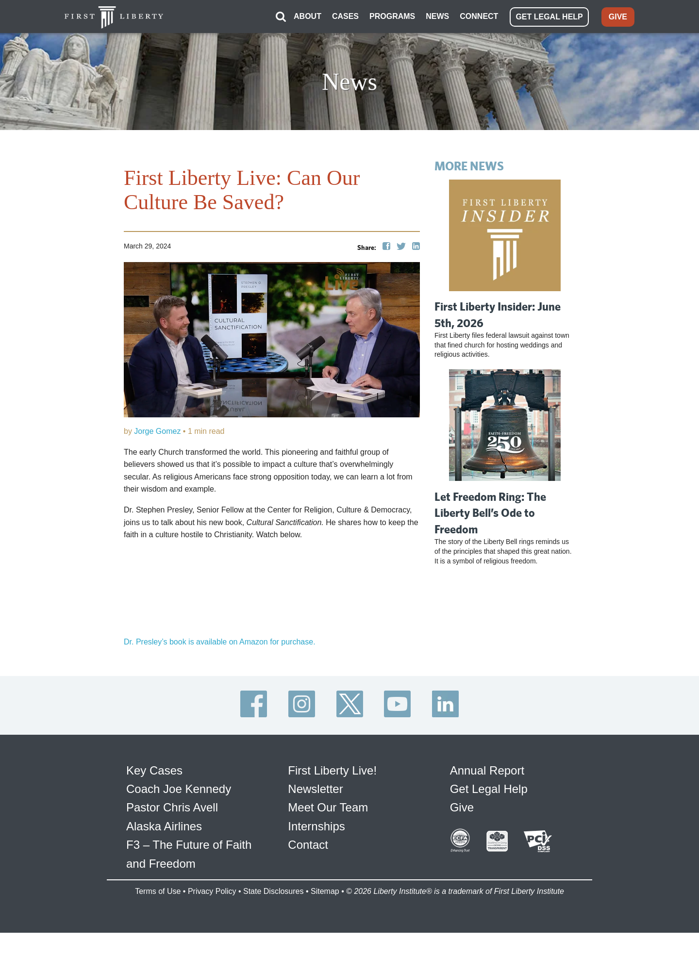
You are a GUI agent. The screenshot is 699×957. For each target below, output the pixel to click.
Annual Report (487, 770)
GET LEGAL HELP (549, 17)
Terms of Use (158, 891)
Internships (316, 826)
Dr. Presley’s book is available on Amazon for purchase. (220, 642)
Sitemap (325, 891)
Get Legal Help (489, 788)
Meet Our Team (328, 807)
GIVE (618, 17)
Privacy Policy (212, 891)
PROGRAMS (392, 16)
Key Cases (154, 770)
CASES (345, 16)
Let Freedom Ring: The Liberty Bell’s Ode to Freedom (490, 513)
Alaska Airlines (164, 826)
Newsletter (315, 788)
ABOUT (307, 16)
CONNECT (479, 16)
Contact (308, 844)
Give (462, 807)
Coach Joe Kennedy (178, 788)
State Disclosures (273, 891)
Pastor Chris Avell (172, 807)
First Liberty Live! (332, 770)
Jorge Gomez (157, 431)
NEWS (437, 16)
